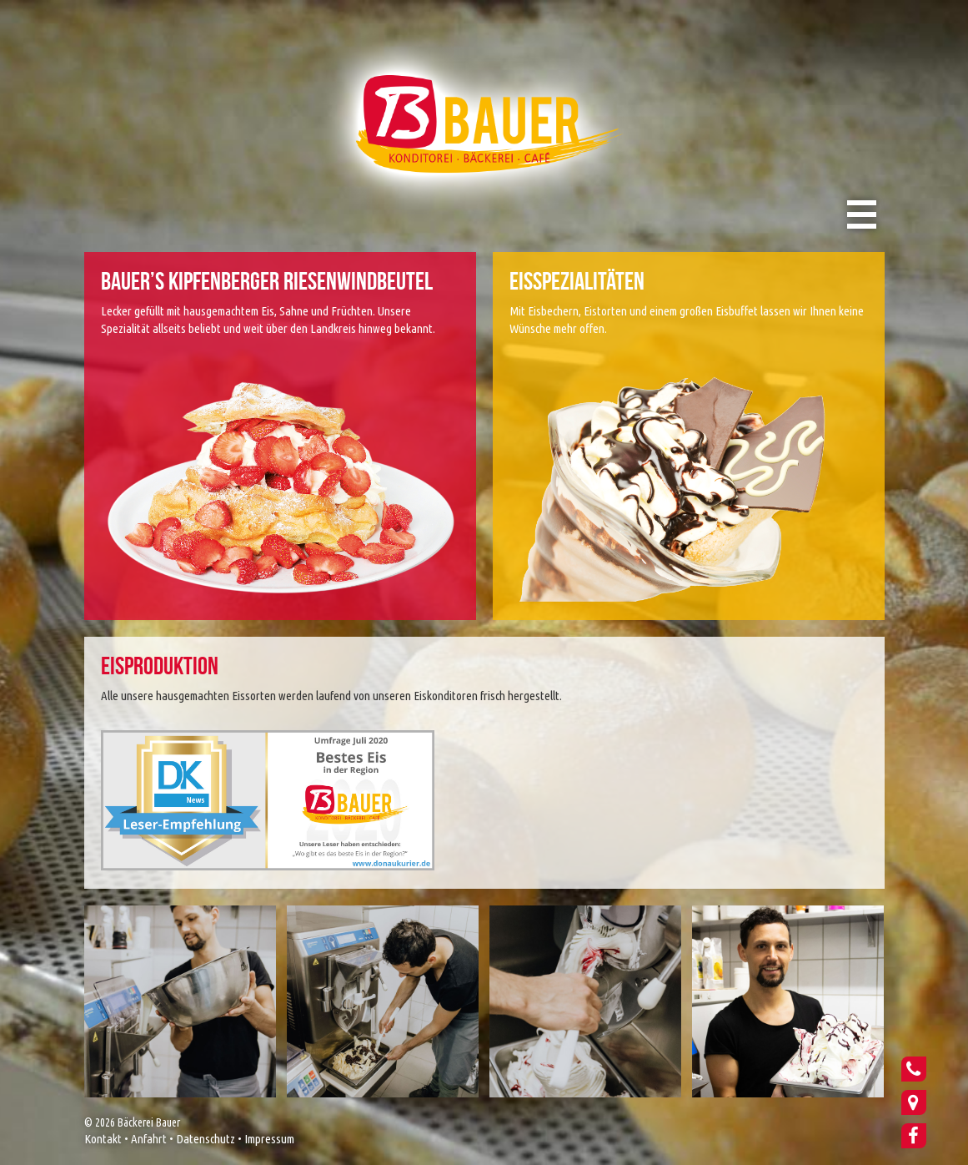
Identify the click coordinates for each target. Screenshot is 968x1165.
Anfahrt (149, 1139)
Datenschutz (205, 1139)
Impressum (269, 1139)
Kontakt (103, 1139)
